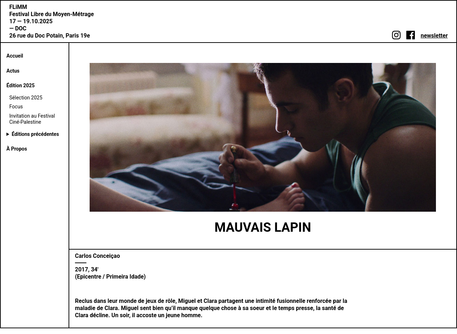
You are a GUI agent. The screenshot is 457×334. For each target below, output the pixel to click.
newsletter (434, 35)
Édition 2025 (20, 85)
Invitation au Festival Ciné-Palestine (32, 119)
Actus (12, 71)
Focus (16, 106)
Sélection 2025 (25, 97)
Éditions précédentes (35, 134)
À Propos (16, 149)
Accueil (14, 56)
